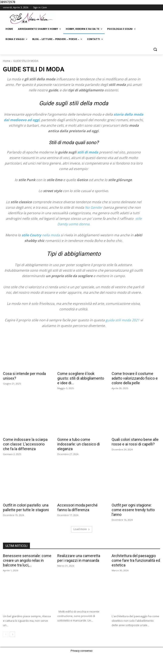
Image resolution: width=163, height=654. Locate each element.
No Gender (93, 207)
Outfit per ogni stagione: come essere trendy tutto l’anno (133, 510)
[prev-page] (5, 634)
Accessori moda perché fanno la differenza (77, 507)
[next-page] (12, 634)
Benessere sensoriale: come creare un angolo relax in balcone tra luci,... (27, 560)
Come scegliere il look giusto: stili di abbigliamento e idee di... (80, 378)
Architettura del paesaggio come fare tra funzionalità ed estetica (136, 560)
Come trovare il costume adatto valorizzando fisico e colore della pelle (135, 378)
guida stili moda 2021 (122, 320)
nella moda (41, 235)
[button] (155, 49)
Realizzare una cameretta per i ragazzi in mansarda (78, 558)
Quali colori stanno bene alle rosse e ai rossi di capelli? (135, 441)
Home (6, 61)
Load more (81, 529)
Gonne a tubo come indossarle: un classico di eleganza (78, 444)
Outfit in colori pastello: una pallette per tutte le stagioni (26, 507)
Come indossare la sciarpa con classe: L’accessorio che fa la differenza (25, 444)
